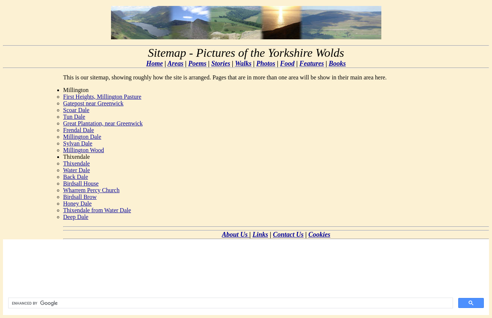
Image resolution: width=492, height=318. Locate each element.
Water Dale (76, 170)
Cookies (319, 234)
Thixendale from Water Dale (97, 210)
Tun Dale (74, 117)
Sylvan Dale (77, 143)
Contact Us (288, 234)
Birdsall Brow (80, 197)
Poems (197, 63)
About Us (236, 234)
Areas (175, 63)
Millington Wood (83, 150)
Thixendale (76, 163)
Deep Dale (75, 217)
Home (154, 63)
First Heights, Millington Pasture (102, 97)
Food (287, 63)
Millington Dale (82, 137)
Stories (220, 63)
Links (260, 234)
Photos (265, 63)
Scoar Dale (76, 110)
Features (311, 63)
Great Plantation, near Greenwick (103, 123)
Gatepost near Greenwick (93, 103)
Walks (243, 63)
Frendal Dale (78, 130)
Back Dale (75, 177)
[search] (230, 303)
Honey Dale (77, 203)
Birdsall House (81, 183)
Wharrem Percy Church (91, 190)
